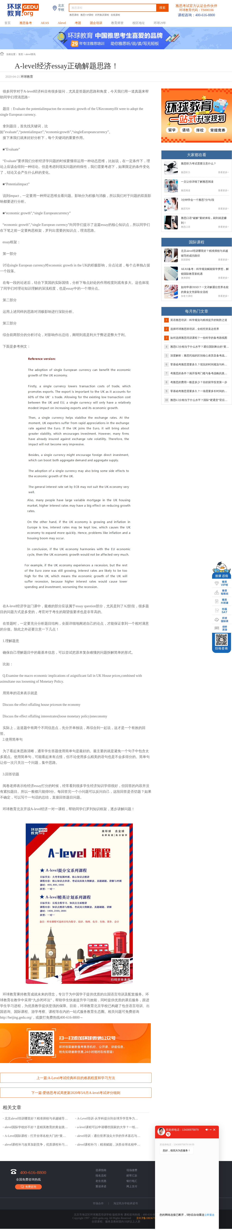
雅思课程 (74, 15)
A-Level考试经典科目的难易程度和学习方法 (81, 1078)
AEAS (45, 23)
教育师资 (117, 23)
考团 (78, 23)
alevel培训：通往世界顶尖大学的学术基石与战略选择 (109, 1135)
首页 (7, 23)
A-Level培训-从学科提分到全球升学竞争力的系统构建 (109, 1118)
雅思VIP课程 (87, 15)
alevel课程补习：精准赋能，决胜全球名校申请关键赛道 (109, 1144)
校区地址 (138, 23)
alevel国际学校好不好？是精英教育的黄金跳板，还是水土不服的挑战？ (36, 1127)
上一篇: (76, 1078)
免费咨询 (28, 1186)
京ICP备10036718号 (148, 1218)
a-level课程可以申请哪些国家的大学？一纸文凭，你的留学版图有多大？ (109, 1127)
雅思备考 (26, 23)
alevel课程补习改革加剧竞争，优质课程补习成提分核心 (36, 1144)
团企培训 (96, 23)
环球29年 (160, 23)
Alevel (62, 23)
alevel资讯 (31, 54)
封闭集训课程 (102, 15)
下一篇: (75, 1093)
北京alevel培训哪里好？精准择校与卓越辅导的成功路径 (36, 1118)
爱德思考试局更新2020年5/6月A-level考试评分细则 (81, 1093)
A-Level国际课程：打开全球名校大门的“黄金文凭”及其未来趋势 (36, 1135)
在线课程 (115, 15)
